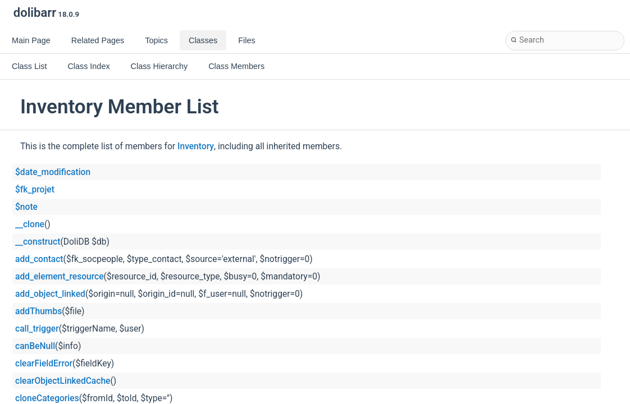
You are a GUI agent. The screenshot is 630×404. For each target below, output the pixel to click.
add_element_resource (59, 277)
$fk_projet (34, 190)
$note (26, 207)
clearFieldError (43, 364)
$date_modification (52, 172)
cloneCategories (47, 398)
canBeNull (35, 346)
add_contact (39, 259)
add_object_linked (50, 294)
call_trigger (37, 329)
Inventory (195, 146)
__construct (37, 242)
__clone (29, 224)
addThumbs (38, 311)
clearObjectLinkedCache (62, 381)
